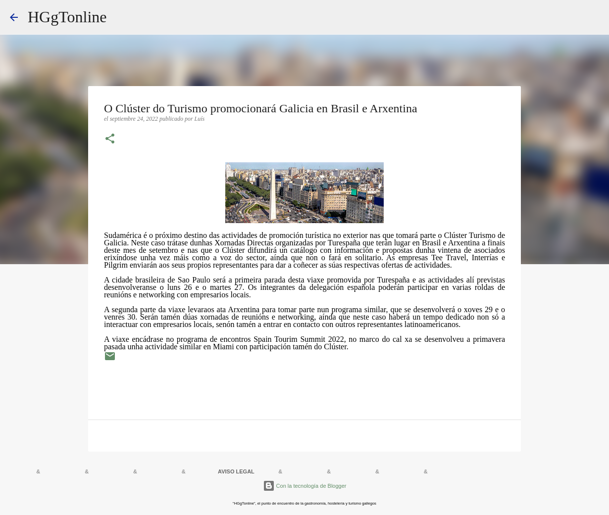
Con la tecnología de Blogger (305, 486)
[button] (110, 139)
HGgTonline (67, 17)
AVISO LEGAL (236, 471)
